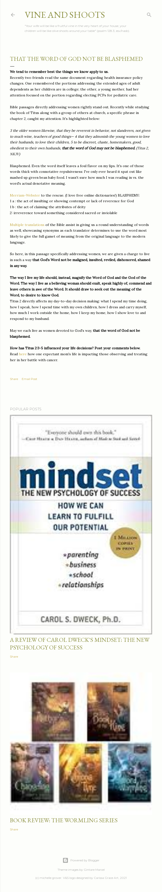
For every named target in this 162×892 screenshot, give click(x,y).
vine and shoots (65, 15)
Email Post (29, 379)
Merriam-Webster (25, 195)
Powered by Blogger (81, 860)
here (23, 354)
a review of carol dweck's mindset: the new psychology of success (79, 643)
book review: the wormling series (64, 820)
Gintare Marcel (94, 869)
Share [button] (14, 379)
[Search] (149, 14)
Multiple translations (27, 225)
